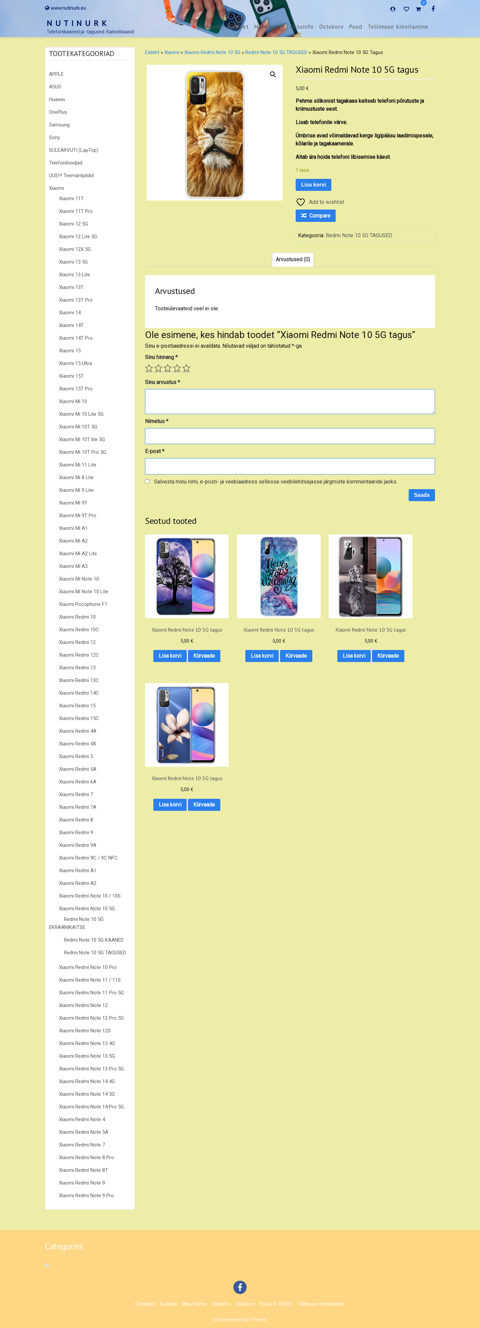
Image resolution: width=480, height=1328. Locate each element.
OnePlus (58, 112)
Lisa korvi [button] (177, 643)
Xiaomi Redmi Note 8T (83, 1170)
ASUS (55, 87)
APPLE (56, 74)
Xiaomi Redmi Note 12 (83, 1005)
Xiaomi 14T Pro (76, 338)
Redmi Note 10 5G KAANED (94, 940)
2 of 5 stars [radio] (158, 368)
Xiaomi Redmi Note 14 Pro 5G (91, 1107)
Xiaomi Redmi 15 (77, 706)
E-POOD (282, 1304)
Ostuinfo (302, 26)
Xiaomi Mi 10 (73, 401)
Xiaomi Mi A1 (73, 528)
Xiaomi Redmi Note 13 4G (87, 1043)
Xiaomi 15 (70, 351)
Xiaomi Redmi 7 (76, 794)
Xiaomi (56, 188)
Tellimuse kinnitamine (398, 26)
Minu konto (269, 26)
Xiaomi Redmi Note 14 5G (87, 1094)
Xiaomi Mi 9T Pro (77, 516)
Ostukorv (331, 26)
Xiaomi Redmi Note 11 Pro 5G (91, 993)
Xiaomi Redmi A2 (77, 883)
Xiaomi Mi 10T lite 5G (82, 439)
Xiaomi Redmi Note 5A (83, 1132)
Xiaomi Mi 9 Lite (76, 490)
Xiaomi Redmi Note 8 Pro (86, 1157)
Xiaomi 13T (71, 287)
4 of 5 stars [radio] (177, 368)
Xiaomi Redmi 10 (77, 617)
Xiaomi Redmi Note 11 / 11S (90, 980)
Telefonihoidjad (65, 163)
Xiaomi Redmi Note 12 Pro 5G (91, 1018)
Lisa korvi (313, 185)
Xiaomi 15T (71, 376)
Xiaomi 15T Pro (76, 389)
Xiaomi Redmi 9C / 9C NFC (88, 858)
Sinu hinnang (161, 357)
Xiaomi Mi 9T (73, 503)
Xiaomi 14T (71, 325)
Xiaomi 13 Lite (74, 275)
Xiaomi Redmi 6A (77, 782)
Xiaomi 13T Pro (76, 300)
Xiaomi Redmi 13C (79, 680)
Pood (355, 26)
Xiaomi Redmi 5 (76, 756)
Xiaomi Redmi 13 (77, 668)
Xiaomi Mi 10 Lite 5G (81, 414)
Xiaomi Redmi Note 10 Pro (88, 967)
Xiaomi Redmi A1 (77, 871)
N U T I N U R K (77, 23)
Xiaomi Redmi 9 (76, 832)
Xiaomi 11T (71, 199)
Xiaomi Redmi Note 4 (82, 1119)
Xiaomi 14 (70, 313)
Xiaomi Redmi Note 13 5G (87, 1056)
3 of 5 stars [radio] (168, 368)
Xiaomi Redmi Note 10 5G (87, 909)
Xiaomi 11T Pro (76, 211)
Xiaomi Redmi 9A (77, 845)
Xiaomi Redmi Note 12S (85, 1031)
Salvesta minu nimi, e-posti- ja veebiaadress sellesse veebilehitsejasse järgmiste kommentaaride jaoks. (275, 481)
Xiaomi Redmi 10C (79, 630)
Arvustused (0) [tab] (293, 259)
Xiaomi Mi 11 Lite (77, 465)
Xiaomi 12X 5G (75, 249)
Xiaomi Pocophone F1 (83, 604)
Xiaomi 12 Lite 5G (78, 237)
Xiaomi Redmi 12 (77, 642)
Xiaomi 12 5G (73, 224)
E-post (154, 451)
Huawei (57, 99)
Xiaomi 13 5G (73, 262)
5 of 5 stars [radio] (186, 368)
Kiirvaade (177, 660)
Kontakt (238, 26)
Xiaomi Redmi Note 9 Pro (86, 1196)
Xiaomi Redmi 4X (77, 744)
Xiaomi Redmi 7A (77, 807)
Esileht (152, 52)
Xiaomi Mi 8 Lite (76, 477)
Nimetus (156, 421)
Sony (54, 137)
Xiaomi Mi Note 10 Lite (83, 592)
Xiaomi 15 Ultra (75, 363)
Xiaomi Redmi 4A (77, 731)
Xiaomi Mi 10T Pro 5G (82, 452)
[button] (273, 74)
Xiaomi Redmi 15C (79, 718)
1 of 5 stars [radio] (149, 368)
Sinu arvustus (162, 382)
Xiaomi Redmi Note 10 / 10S (90, 896)
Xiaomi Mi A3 (73, 566)
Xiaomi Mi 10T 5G (78, 427)
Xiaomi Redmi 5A (77, 769)
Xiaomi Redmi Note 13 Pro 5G (91, 1069)
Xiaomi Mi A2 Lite (78, 554)
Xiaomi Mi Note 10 (79, 579)
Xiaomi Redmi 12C (79, 655)
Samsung (59, 125)
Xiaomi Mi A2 (73, 541)
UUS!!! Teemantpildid (71, 176)
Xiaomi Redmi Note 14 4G (87, 1081)
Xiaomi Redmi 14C (79, 693)
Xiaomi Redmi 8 (76, 820)
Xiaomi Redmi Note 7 (82, 1145)
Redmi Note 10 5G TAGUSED (95, 953)
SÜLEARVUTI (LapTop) (73, 150)
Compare (209, 26)
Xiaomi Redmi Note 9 (82, 1183)
